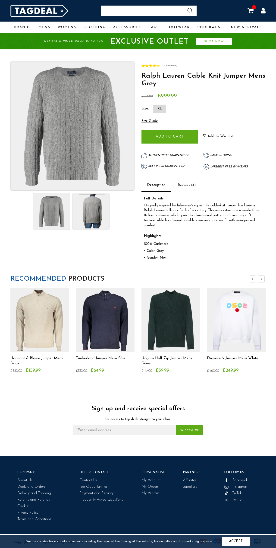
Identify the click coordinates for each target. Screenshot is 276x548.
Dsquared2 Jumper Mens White (233, 358)
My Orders (150, 487)
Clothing (95, 27)
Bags (153, 27)
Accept (236, 541)
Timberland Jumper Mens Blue (101, 358)
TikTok (233, 493)
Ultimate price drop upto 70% (138, 42)
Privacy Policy (27, 513)
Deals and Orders (31, 487)
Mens (44, 27)
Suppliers (190, 487)
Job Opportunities (93, 487)
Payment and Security (96, 493)
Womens (67, 27)
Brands (22, 27)
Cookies (23, 506)
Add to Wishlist (218, 136)
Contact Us (88, 480)
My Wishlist (150, 493)
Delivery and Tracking (34, 493)
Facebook (236, 480)
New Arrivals (246, 27)
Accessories (127, 27)
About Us (24, 480)
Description (156, 185)
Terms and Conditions (34, 519)
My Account (150, 480)
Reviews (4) (187, 185)
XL (160, 108)
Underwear (210, 27)
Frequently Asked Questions (101, 500)
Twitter (233, 500)
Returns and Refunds (33, 500)
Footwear (178, 27)
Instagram (236, 487)
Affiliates (189, 480)
